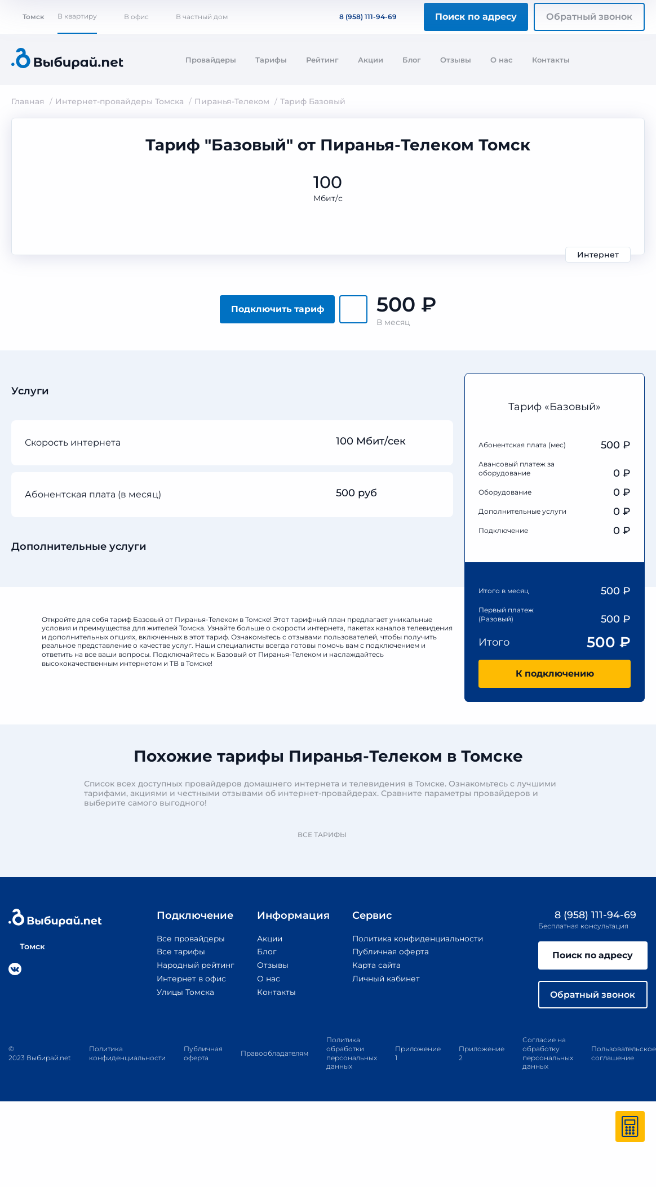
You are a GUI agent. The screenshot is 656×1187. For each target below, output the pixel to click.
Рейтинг (322, 60)
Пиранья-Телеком (231, 101)
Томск (27, 16)
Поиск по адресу (476, 16)
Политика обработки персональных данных (351, 1054)
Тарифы (271, 60)
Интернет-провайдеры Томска (119, 101)
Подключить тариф (277, 309)
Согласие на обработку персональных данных (547, 1054)
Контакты (551, 60)
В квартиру (77, 16)
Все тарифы (327, 834)
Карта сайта (376, 964)
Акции (370, 60)
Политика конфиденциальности (419, 938)
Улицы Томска (182, 991)
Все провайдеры (188, 938)
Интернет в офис (188, 978)
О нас (501, 60)
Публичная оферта (391, 951)
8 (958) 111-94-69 (361, 16)
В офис (136, 16)
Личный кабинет (386, 978)
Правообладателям (274, 1054)
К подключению (554, 673)
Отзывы (455, 60)
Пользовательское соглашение (623, 1054)
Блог (411, 60)
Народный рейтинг (193, 964)
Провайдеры (210, 60)
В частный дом (202, 16)
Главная (28, 101)
